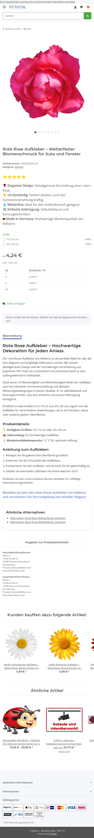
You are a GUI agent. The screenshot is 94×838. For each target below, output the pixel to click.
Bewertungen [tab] (36, 335)
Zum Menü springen (64, 1)
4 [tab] (45, 132)
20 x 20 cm (49, 244)
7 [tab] (55, 132)
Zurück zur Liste (13, 28)
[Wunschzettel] (81, 7)
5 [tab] (49, 132)
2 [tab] (39, 132)
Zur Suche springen (41, 1)
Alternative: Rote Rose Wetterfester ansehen (38, 518)
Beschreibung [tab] (12, 335)
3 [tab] (42, 132)
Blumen (19, 167)
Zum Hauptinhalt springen (15, 1)
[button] (75, 7)
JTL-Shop (53, 833)
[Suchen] (43, 15)
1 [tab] (35, 132)
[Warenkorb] (88, 7)
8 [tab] (59, 132)
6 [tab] (52, 132)
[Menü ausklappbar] (4, 5)
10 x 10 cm (49, 239)
